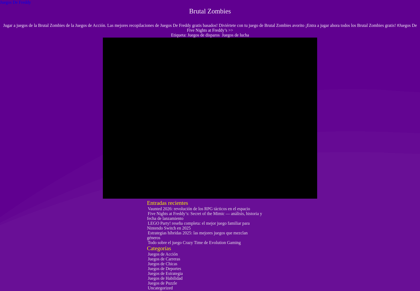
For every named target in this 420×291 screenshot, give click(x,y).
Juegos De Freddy (15, 2)
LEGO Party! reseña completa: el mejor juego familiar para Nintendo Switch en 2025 (198, 225)
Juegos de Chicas (162, 263)
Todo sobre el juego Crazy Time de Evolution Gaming (194, 242)
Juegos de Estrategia (165, 273)
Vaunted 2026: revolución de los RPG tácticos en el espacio (199, 208)
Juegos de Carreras (164, 259)
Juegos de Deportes (164, 268)
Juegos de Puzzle (162, 283)
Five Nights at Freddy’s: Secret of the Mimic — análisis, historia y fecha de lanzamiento (204, 216)
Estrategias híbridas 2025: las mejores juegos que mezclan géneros (197, 235)
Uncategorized (160, 288)
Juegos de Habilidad (165, 278)
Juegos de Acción (163, 254)
